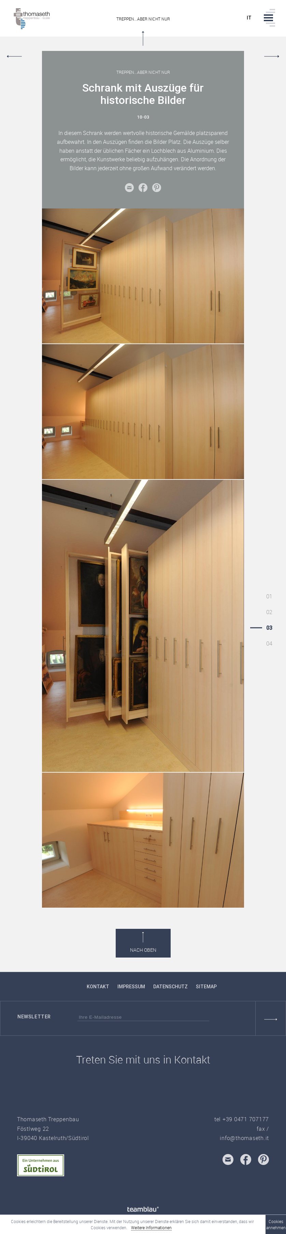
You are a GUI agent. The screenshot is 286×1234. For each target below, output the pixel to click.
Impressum (131, 987)
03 (269, 627)
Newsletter (34, 1017)
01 (269, 596)
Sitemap (206, 987)
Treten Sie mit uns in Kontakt (143, 1060)
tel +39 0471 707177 (241, 1119)
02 (269, 612)
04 (269, 643)
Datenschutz (170, 987)
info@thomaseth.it (244, 1138)
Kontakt (98, 987)
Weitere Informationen (151, 1227)
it (249, 18)
